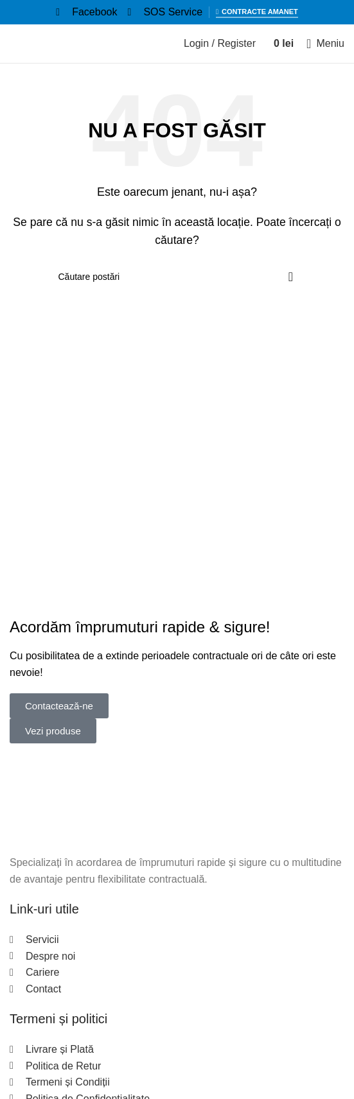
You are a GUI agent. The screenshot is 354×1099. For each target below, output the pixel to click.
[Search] (177, 276)
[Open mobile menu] (325, 43)
